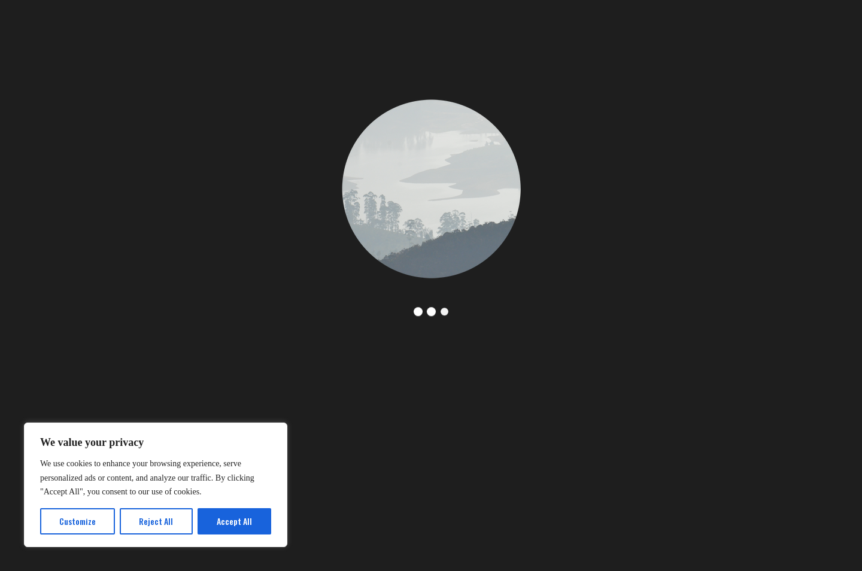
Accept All (234, 521)
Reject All (156, 521)
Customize (77, 521)
